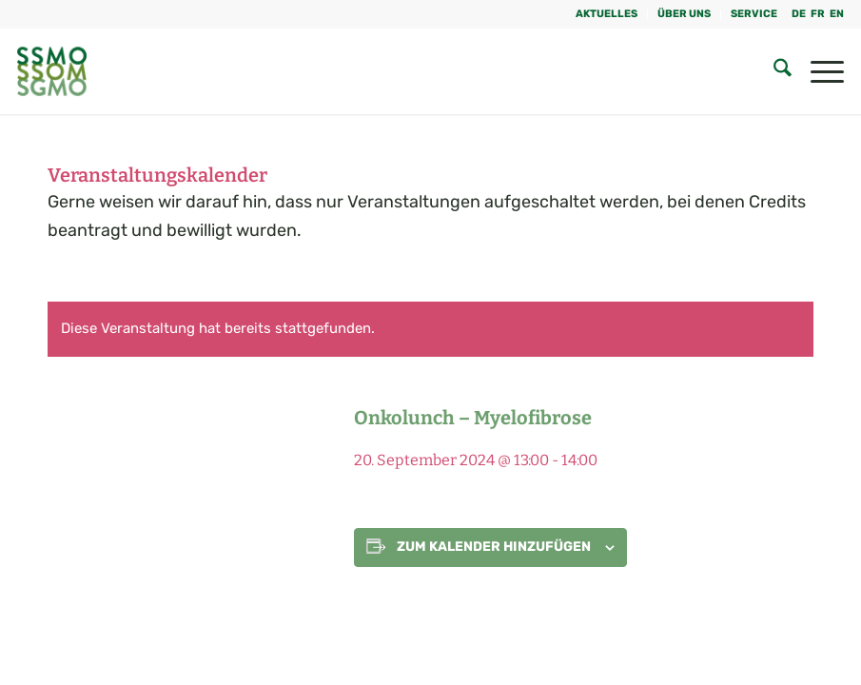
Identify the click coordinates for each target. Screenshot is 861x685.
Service (754, 14)
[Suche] (773, 71)
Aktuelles (606, 14)
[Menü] (818, 71)
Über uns (684, 14)
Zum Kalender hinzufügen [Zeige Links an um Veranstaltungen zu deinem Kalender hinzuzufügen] (494, 546)
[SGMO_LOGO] (52, 71)
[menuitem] (607, 14)
